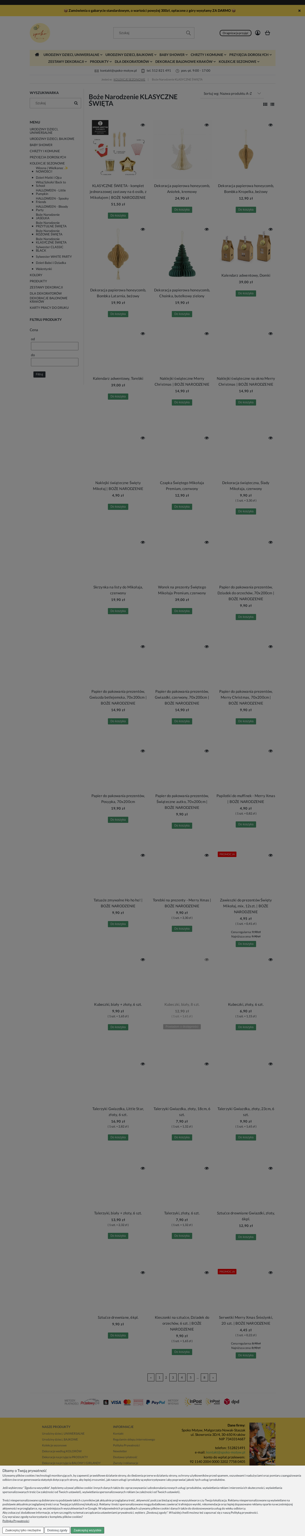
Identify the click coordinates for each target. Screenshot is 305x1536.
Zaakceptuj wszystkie (87, 1530)
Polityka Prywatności (15, 1521)
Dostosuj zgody (57, 1530)
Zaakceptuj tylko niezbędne (23, 1530)
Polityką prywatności (244, 1512)
